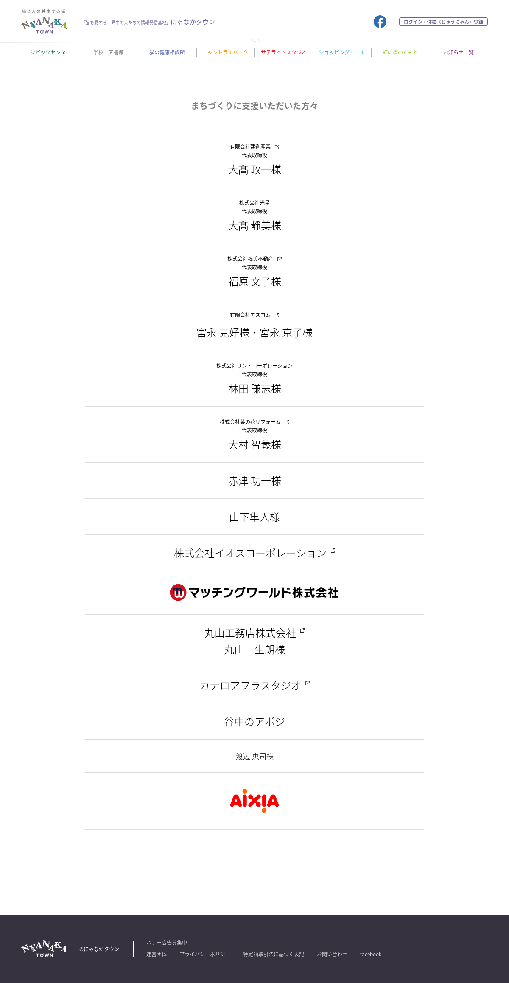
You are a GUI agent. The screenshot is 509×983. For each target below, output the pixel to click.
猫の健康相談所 (167, 52)
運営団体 (156, 954)
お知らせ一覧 (458, 52)
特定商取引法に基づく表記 (273, 954)
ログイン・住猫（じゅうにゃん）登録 (443, 21)
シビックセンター (50, 52)
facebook (370, 954)
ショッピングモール (342, 52)
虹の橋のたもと (400, 52)
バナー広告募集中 (166, 942)
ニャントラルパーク (225, 52)
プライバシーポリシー (204, 954)
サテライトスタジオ (284, 52)
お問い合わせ (332, 954)
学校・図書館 (108, 52)
